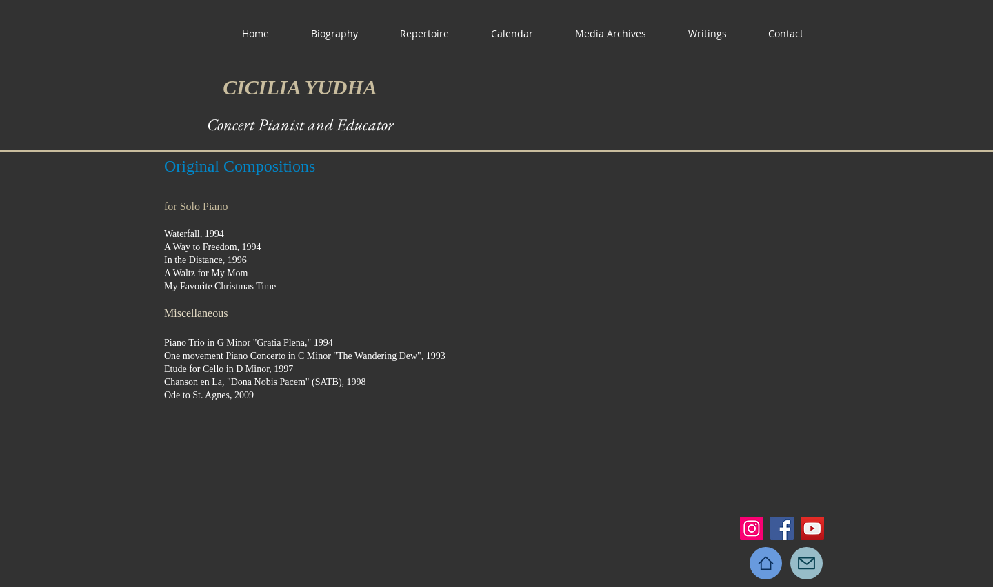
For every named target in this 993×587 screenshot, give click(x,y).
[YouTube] (812, 528)
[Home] (766, 563)
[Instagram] (751, 528)
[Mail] (806, 563)
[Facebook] (782, 528)
